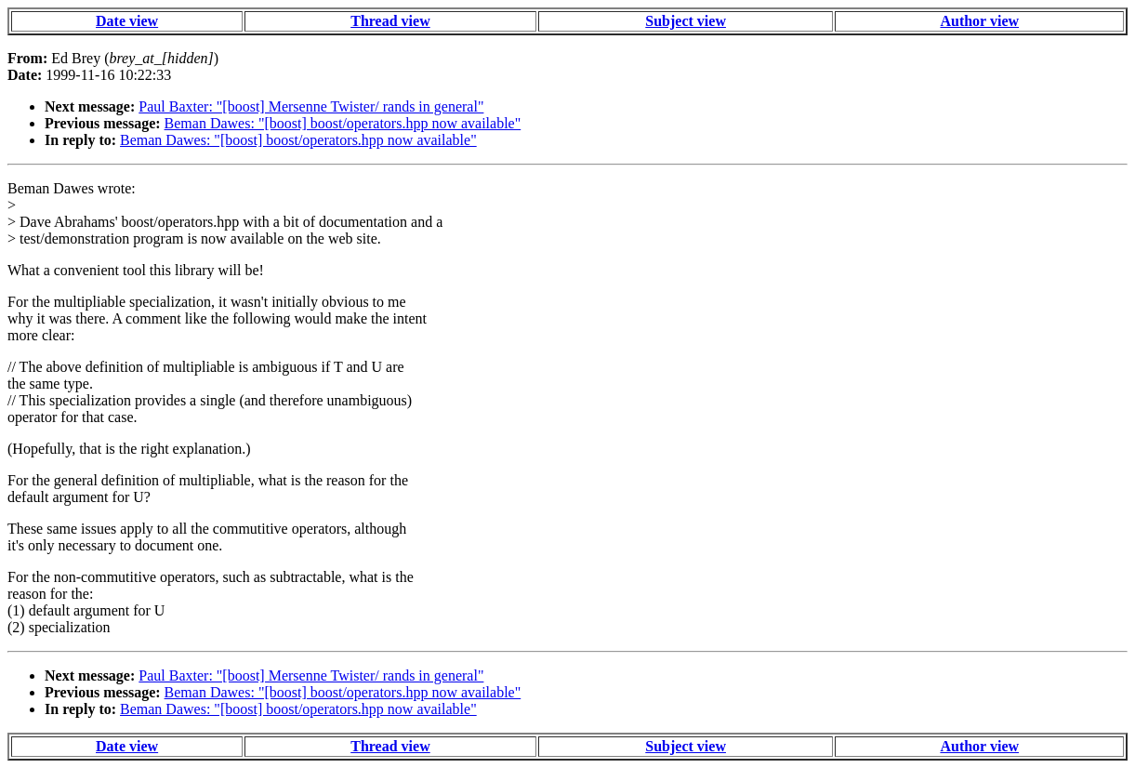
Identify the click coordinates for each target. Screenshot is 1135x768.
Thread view (389, 21)
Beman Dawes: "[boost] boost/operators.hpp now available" (343, 123)
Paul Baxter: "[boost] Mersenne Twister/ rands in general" (311, 106)
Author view (979, 21)
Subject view (685, 21)
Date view (127, 21)
